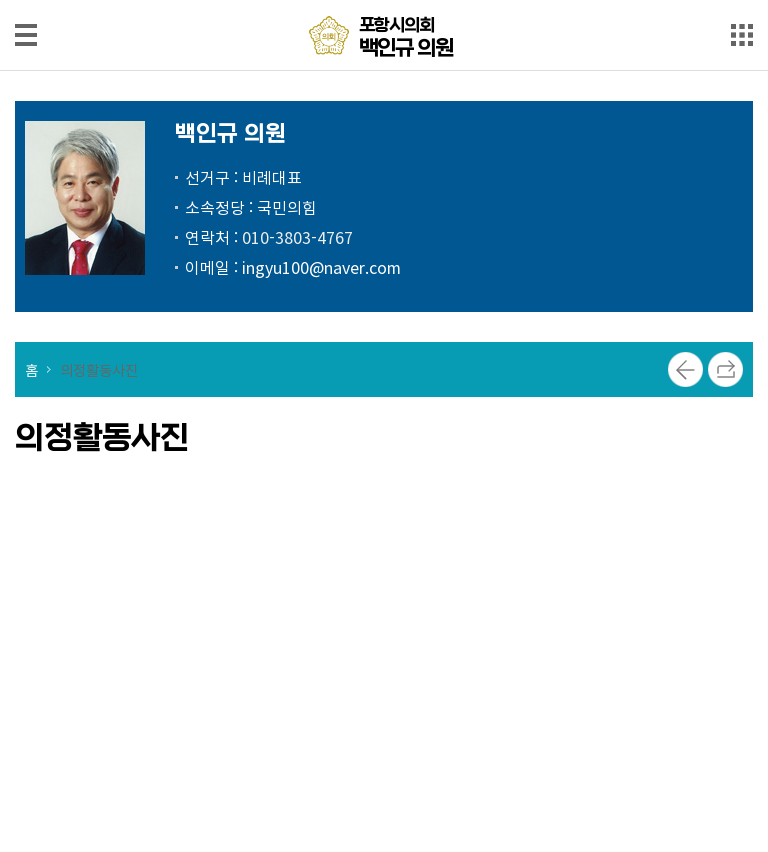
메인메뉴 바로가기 (384, 1)
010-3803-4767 (297, 237)
